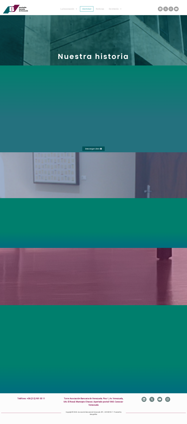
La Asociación (69, 9)
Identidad (86, 9)
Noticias (100, 9)
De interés (115, 9)
